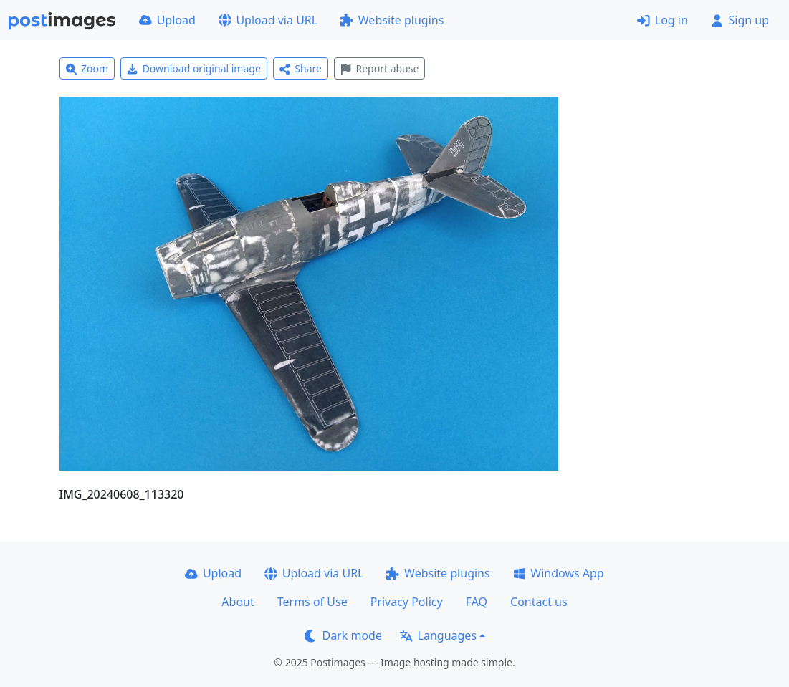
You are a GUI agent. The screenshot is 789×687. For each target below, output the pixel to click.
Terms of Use (312, 602)
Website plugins (392, 20)
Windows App (558, 573)
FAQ (476, 602)
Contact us (539, 602)
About (237, 602)
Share (300, 68)
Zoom (87, 68)
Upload (167, 20)
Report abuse (379, 68)
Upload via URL (268, 20)
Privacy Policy (406, 602)
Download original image (194, 68)
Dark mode (343, 635)
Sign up (740, 20)
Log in (662, 20)
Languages (438, 635)
